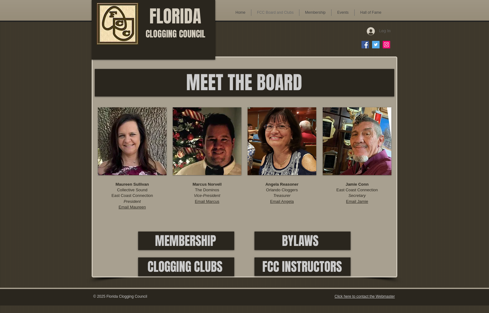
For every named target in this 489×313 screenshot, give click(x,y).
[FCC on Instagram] (386, 44)
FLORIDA (175, 21)
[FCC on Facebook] (365, 44)
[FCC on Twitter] (376, 44)
